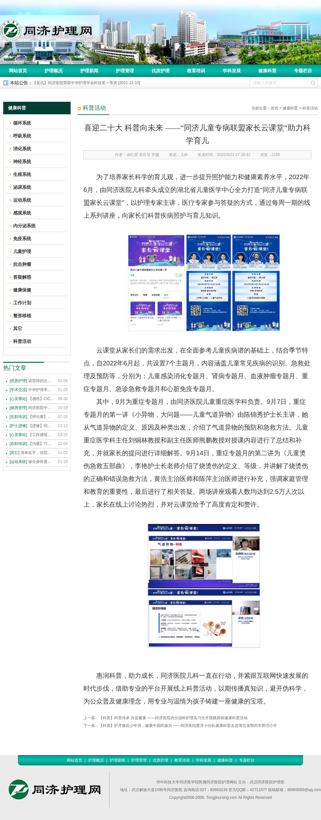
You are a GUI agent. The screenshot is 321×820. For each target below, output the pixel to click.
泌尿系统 (22, 187)
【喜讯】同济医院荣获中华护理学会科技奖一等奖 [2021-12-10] (86, 83)
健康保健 (22, 289)
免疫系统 (22, 238)
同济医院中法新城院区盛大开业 (32, 408)
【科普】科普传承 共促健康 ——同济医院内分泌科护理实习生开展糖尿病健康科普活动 (173, 718)
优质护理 (160, 70)
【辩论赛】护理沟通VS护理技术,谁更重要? (32, 416)
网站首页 (18, 70)
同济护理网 (50, 28)
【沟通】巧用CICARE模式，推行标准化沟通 (32, 443)
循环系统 (22, 123)
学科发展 (232, 70)
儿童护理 (22, 251)
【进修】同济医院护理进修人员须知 (32, 425)
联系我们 (310, 6)
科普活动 (310, 108)
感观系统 (22, 212)
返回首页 (267, 6)
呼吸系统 (22, 135)
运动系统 (22, 200)
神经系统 (22, 161)
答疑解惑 (22, 277)
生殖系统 (22, 174)
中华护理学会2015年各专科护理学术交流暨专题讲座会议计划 (32, 390)
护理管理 (125, 70)
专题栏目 (303, 70)
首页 (274, 108)
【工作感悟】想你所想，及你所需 (32, 434)
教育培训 (196, 70)
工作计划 (22, 302)
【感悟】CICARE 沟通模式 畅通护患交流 (32, 399)
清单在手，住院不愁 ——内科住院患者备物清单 (32, 452)
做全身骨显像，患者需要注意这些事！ (32, 461)
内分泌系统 (24, 225)
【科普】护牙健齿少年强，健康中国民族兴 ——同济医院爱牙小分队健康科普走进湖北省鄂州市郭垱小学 (188, 725)
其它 (17, 328)
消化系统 (22, 148)
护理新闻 (89, 70)
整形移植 (22, 315)
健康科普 (267, 70)
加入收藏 (288, 6)
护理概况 (54, 70)
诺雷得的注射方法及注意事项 (32, 381)
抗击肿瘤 (22, 264)
